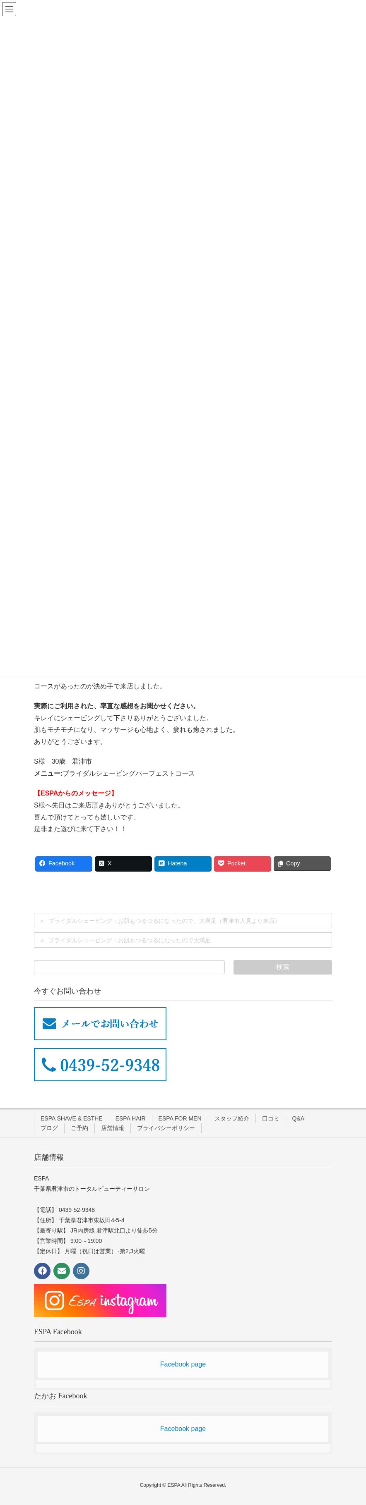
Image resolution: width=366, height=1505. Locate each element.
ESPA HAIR (131, 1118)
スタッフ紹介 (231, 1118)
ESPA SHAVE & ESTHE (72, 1118)
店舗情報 (112, 1128)
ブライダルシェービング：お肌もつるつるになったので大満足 (129, 940)
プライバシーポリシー (166, 1128)
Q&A (298, 1118)
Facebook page (183, 1364)
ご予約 (79, 1128)
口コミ (270, 1118)
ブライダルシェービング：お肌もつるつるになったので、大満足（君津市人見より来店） (164, 920)
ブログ (49, 1128)
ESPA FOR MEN (180, 1118)
